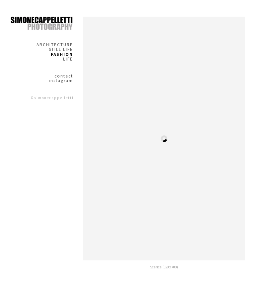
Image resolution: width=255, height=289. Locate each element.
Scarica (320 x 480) (164, 267)
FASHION (62, 54)
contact (63, 76)
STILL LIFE (61, 49)
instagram (61, 80)
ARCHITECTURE (55, 45)
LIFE (68, 59)
